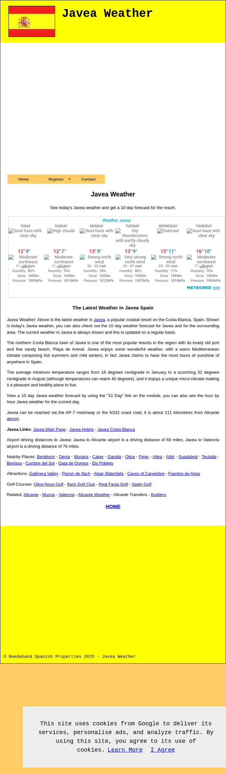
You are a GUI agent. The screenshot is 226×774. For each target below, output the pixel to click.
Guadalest (187, 456)
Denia (64, 456)
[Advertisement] (62, 108)
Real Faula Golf (113, 484)
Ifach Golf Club (81, 484)
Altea (157, 456)
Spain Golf (141, 484)
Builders (158, 494)
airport (13, 418)
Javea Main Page (49, 429)
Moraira (81, 456)
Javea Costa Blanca (116, 429)
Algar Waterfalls (109, 473)
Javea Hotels (81, 429)
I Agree (162, 750)
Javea (99, 319)
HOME (113, 506)
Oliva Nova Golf (48, 484)
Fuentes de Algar (184, 473)
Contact (88, 179)
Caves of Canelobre (145, 473)
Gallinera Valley (43, 473)
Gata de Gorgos (73, 463)
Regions (56, 179)
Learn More (125, 750)
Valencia (67, 494)
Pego (144, 456)
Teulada (209, 456)
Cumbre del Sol (40, 463)
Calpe (97, 456)
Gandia (114, 456)
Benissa (14, 463)
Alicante (30, 494)
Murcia (48, 494)
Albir (170, 456)
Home (23, 179)
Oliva (130, 456)
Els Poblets (102, 463)
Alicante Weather (94, 494)
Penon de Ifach (76, 473)
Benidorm (46, 456)
